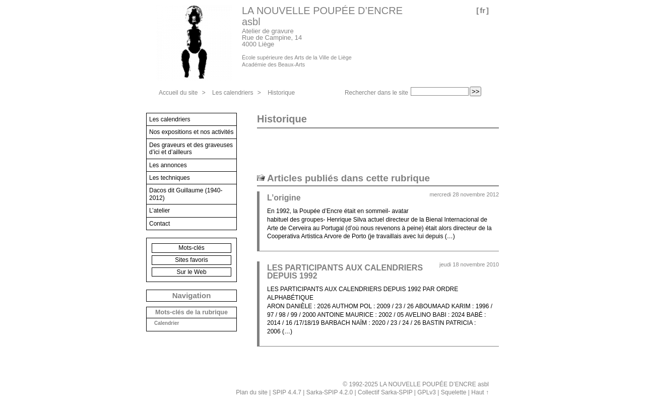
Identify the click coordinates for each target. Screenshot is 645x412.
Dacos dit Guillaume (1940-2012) (185, 194)
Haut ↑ (480, 392)
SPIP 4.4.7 (287, 392)
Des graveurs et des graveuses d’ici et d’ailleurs (191, 149)
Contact (159, 223)
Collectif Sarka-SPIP (385, 392)
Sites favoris (191, 259)
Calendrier (166, 323)
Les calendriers (232, 92)
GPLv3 (426, 392)
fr (482, 10)
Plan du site (252, 392)
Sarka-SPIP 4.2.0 (329, 392)
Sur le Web (191, 272)
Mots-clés (191, 247)
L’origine (284, 197)
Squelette (454, 392)
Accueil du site (178, 92)
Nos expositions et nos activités (191, 131)
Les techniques (169, 177)
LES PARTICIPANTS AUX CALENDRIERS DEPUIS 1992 (345, 271)
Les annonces (168, 165)
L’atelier (159, 210)
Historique (281, 92)
